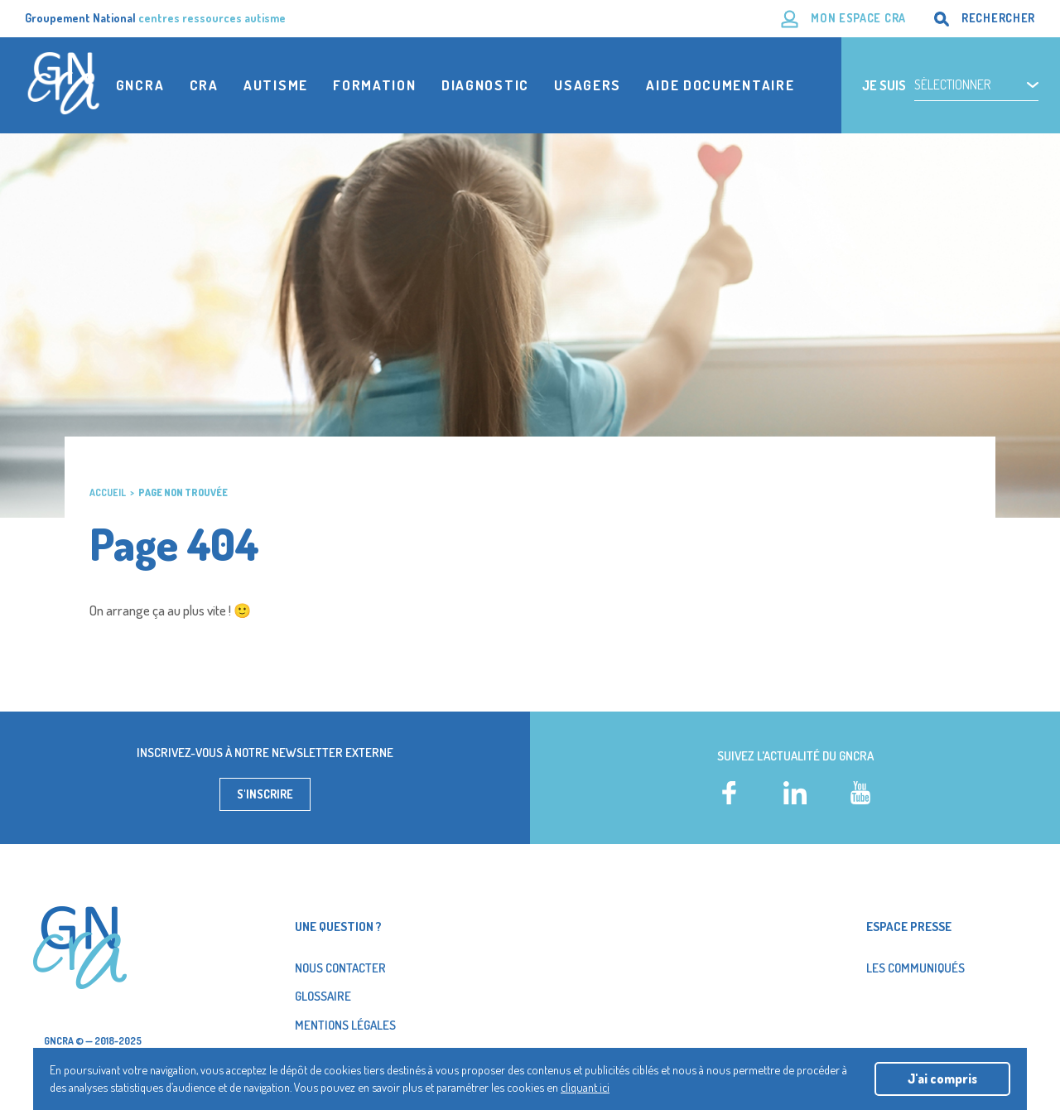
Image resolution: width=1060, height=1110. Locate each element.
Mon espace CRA (858, 18)
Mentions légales (345, 1025)
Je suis (884, 85)
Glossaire (323, 996)
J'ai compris (942, 1078)
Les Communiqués (915, 968)
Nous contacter (340, 968)
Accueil (107, 492)
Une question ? (338, 926)
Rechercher (998, 18)
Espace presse (909, 926)
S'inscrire (265, 794)
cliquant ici (585, 1086)
